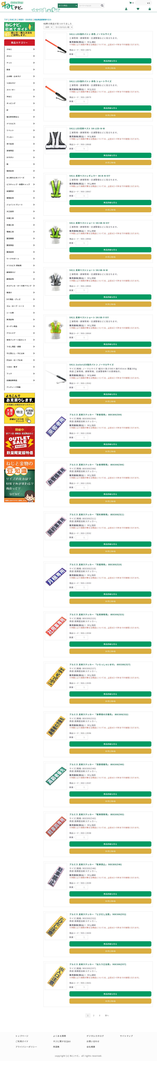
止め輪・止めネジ (14, 76)
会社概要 (91, 1046)
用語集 (56, 1046)
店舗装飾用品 (12, 380)
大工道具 (10, 211)
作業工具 (10, 218)
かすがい (10, 157)
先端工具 (13, 19)
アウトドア (11, 333)
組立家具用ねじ (13, 117)
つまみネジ (11, 83)
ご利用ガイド (21, 1041)
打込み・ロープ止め (15, 360)
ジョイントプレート (15, 204)
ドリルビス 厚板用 (14, 265)
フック (9, 373)
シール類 (10, 313)
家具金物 (10, 319)
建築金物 (10, 279)
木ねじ (9, 96)
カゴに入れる (110, 68)
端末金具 (10, 171)
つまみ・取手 (12, 367)
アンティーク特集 (14, 387)
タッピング (11, 103)
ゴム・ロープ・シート (15, 306)
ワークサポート (13, 259)
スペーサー (11, 90)
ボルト (9, 56)
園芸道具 (10, 252)
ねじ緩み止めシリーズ (15, 177)
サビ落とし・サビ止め (16, 353)
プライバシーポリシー (26, 1046)
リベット (10, 130)
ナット (9, 63)
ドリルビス (11, 123)
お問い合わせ (93, 1041)
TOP (6, 19)
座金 (8, 69)
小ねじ (9, 49)
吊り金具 (10, 144)
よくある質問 (59, 1035)
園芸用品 (10, 245)
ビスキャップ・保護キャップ (18, 184)
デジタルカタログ (95, 1035)
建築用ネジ (11, 272)
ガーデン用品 (12, 326)
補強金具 (10, 198)
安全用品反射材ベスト (42, 19)
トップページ (21, 1035)
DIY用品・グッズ (13, 299)
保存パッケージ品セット (16, 340)
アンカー (10, 137)
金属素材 (10, 191)
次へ (107, 1015)
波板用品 (10, 150)
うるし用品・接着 (14, 346)
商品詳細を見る (110, 61)
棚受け (9, 292)
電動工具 (10, 231)
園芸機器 (10, 238)
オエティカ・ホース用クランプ (19, 286)
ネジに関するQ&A (62, 1041)
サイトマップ (126, 1035)
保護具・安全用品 (25, 19)
